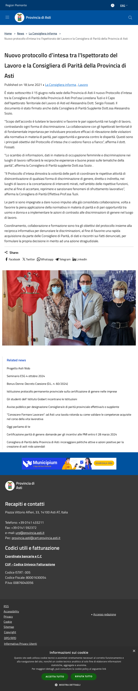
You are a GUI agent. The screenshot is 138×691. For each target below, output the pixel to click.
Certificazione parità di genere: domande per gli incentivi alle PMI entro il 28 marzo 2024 (62, 434)
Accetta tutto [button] (55, 676)
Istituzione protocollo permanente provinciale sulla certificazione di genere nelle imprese (62, 391)
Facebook (12, 259)
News (20, 33)
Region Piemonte (16, 5)
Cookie (8, 621)
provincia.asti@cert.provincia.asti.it (36, 537)
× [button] (134, 651)
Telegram (63, 259)
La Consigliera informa (43, 33)
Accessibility (11, 611)
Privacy (8, 616)
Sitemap (9, 627)
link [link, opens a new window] (104, 668)
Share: (11, 252)
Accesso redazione (104, 614)
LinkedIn (79, 259)
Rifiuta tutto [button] (83, 676)
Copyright (10, 632)
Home (8, 33)
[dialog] (69, 669)
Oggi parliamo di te (18, 426)
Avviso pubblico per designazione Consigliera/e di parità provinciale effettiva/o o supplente (63, 407)
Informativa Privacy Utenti (20, 643)
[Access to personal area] (113, 5)
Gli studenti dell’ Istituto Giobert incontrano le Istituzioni (42, 399)
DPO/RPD (10, 638)
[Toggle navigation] (7, 17)
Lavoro (83, 84)
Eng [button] (124, 5)
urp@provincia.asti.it (30, 532)
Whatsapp (44, 259)
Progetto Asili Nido (18, 368)
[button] (69, 685)
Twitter (28, 259)
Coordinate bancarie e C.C (23, 556)
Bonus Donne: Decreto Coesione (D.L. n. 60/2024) (37, 383)
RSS (6, 606)
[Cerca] (130, 17)
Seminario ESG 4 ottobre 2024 (26, 376)
